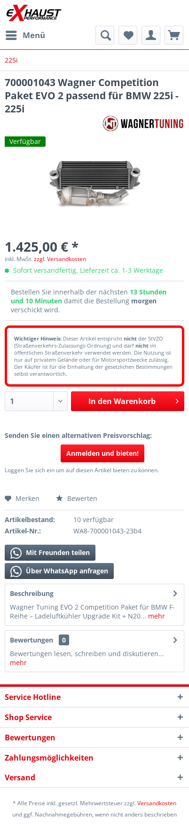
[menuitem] (25, 35)
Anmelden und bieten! (102, 453)
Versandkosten (156, 803)
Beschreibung (32, 593)
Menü (25, 34)
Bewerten (76, 498)
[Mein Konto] (151, 35)
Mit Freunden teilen (50, 553)
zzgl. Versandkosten (60, 259)
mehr (155, 615)
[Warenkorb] (174, 35)
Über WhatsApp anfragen (59, 571)
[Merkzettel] (127, 35)
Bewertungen (31, 639)
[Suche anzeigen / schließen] (104, 35)
